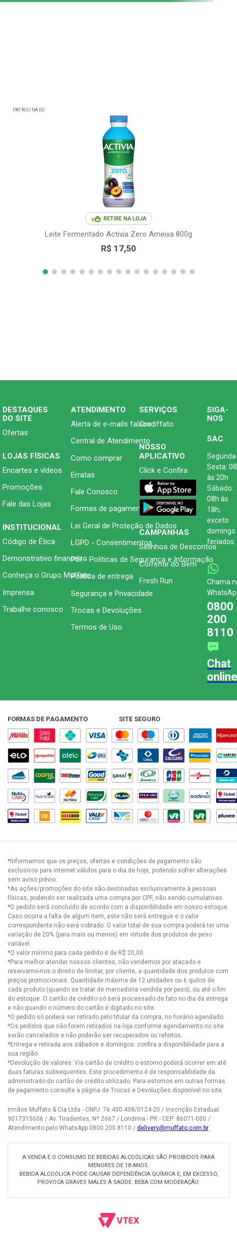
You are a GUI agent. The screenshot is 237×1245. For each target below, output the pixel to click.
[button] (45, 271)
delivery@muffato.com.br (172, 1127)
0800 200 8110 (220, 619)
